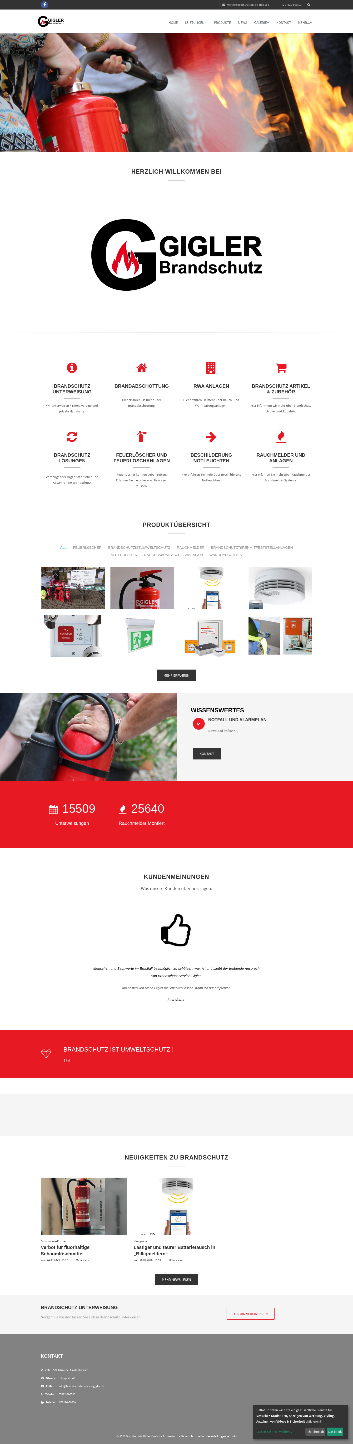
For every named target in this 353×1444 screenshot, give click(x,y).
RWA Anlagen (211, 386)
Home (173, 22)
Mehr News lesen (176, 1279)
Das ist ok (335, 1431)
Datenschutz (189, 1436)
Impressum (170, 1436)
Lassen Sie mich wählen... (274, 1431)
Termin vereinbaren (251, 1314)
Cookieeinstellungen (213, 1436)
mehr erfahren (176, 675)
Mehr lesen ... (84, 1260)
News (242, 22)
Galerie (261, 22)
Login (233, 1436)
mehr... (305, 22)
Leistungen (196, 22)
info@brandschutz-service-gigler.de (245, 4)
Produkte (222, 22)
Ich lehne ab (315, 1431)
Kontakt (283, 22)
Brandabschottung (141, 386)
